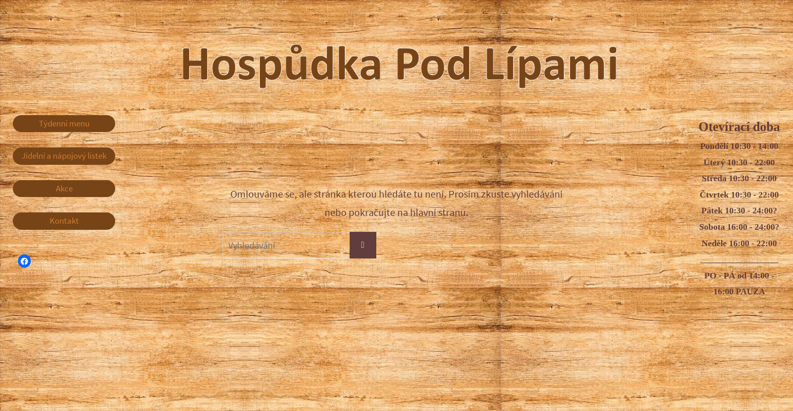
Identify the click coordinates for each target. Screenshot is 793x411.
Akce (64, 188)
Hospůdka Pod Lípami (420, 55)
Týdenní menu (64, 123)
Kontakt (64, 220)
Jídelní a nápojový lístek (64, 155)
